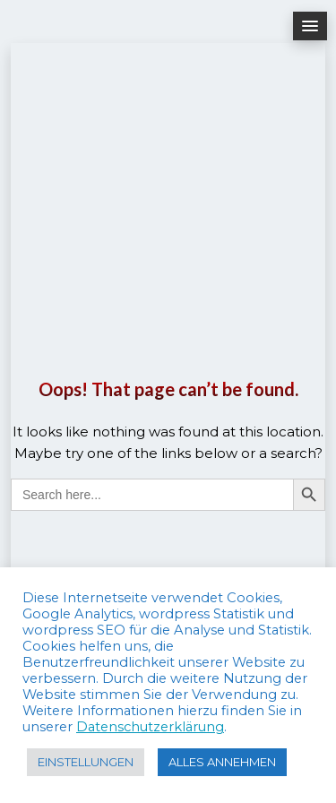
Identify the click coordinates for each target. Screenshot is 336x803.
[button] (310, 26)
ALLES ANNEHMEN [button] (222, 762)
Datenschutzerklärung (150, 727)
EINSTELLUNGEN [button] (86, 762)
